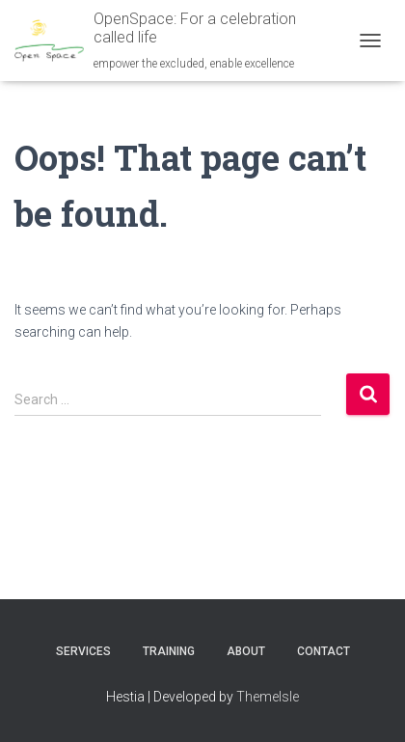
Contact (323, 651)
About (246, 651)
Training (169, 651)
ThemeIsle (267, 696)
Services (83, 651)
